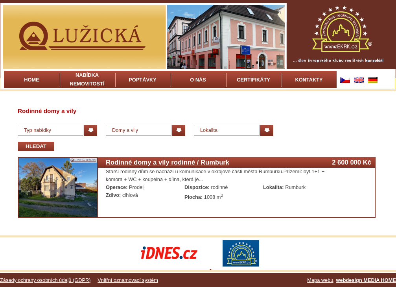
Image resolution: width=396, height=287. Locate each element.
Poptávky (142, 80)
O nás (198, 80)
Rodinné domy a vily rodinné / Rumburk (167, 162)
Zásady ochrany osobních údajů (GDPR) (45, 280)
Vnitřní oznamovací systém (128, 280)
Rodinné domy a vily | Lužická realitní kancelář (84, 37)
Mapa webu (320, 280)
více (209, 179)
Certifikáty (253, 80)
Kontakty (308, 80)
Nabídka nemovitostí (87, 79)
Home (31, 80)
